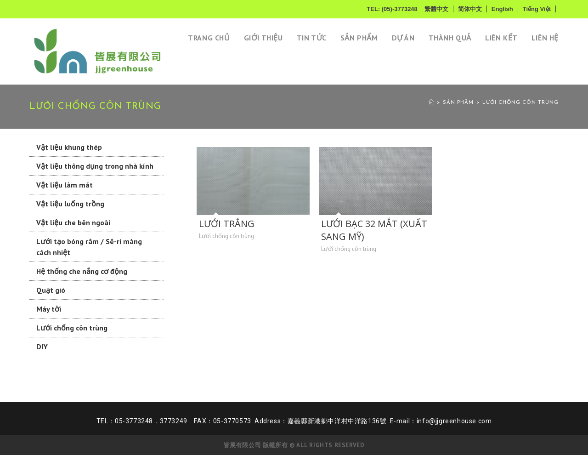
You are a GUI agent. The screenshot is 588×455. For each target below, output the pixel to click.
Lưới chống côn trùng (520, 102)
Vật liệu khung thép (69, 147)
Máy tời (48, 308)
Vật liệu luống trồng (70, 203)
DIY (42, 346)
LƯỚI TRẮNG (226, 223)
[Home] (431, 102)
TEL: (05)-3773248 (392, 9)
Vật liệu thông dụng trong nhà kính (94, 166)
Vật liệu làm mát (64, 184)
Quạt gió (50, 290)
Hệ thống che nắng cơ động (81, 271)
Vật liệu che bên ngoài (73, 222)
